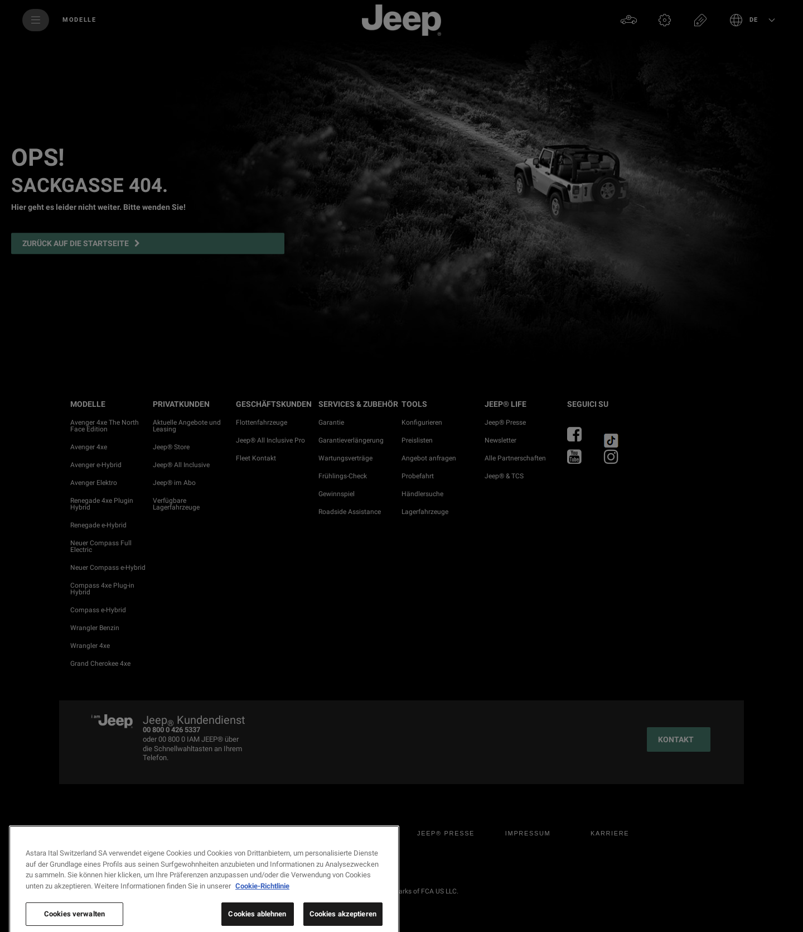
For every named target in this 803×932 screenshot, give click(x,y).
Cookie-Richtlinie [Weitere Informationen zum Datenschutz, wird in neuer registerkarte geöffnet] (262, 915)
